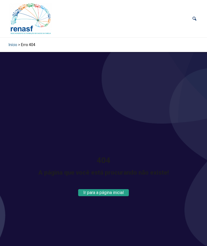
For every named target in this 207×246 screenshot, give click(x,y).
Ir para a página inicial (103, 192)
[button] (194, 18)
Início (13, 45)
